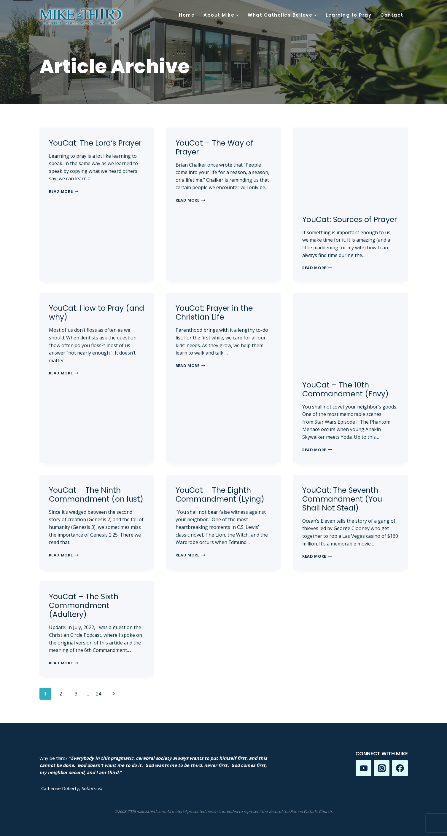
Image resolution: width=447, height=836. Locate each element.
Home (187, 15)
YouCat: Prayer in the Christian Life (214, 312)
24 (98, 693)
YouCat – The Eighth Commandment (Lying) (220, 494)
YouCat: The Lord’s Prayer (95, 143)
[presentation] (350, 165)
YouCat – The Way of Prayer (214, 147)
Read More (64, 191)
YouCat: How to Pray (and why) (96, 312)
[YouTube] (363, 768)
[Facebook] (400, 768)
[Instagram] (381, 768)
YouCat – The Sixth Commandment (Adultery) (83, 605)
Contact (391, 15)
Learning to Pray (348, 15)
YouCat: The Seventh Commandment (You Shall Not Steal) (342, 499)
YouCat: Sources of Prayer (349, 219)
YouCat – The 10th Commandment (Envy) (345, 389)
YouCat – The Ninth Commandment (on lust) (96, 494)
